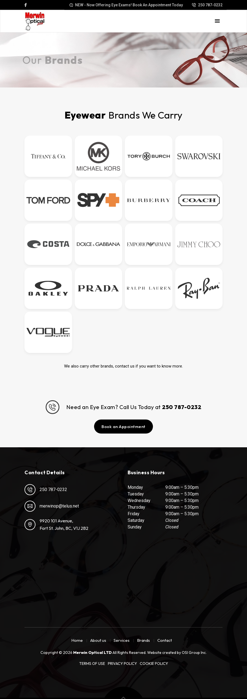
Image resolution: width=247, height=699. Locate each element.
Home (77, 640)
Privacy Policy (122, 663)
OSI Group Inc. (194, 652)
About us (98, 640)
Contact (164, 640)
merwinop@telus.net (51, 506)
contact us (125, 366)
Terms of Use (92, 663)
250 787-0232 (45, 489)
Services (122, 640)
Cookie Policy (154, 663)
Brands (143, 640)
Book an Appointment (123, 426)
